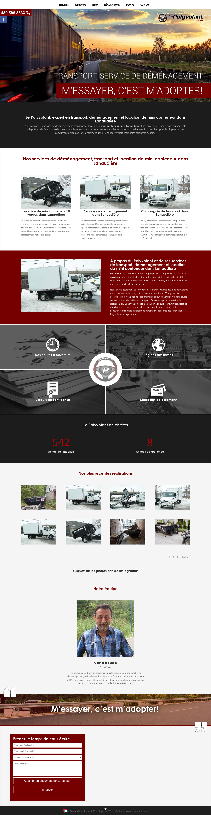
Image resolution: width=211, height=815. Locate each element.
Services (64, 5)
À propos (80, 5)
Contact (145, 5)
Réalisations (112, 5)
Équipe (130, 5)
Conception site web (77, 811)
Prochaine (182, 557)
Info (95, 5)
